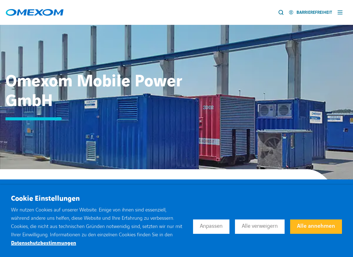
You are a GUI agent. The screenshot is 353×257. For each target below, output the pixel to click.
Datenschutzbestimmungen (43, 243)
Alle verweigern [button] (260, 226)
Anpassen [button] (211, 226)
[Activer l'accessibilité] (310, 12)
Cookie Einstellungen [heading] (45, 198)
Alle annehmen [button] (316, 226)
